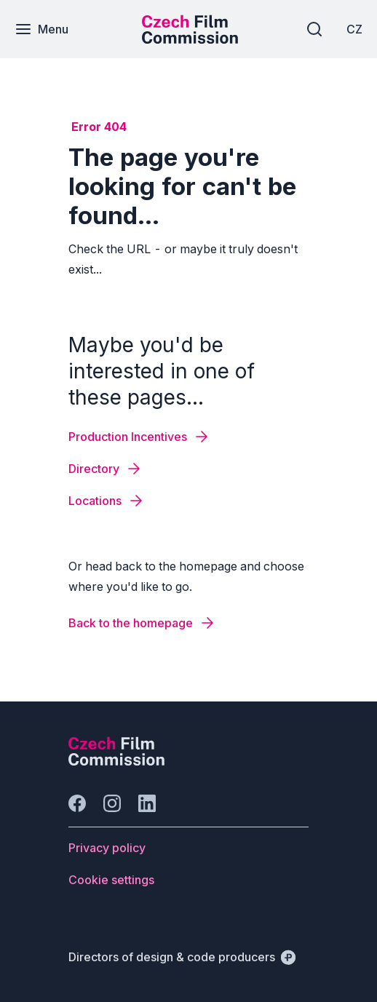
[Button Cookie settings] (111, 879)
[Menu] (41, 29)
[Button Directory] (105, 468)
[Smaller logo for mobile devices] (190, 39)
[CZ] (354, 29)
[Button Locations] (106, 500)
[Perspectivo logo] (116, 761)
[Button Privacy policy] (107, 847)
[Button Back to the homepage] (142, 623)
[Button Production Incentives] (139, 436)
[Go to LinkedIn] (147, 803)
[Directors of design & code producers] (181, 957)
